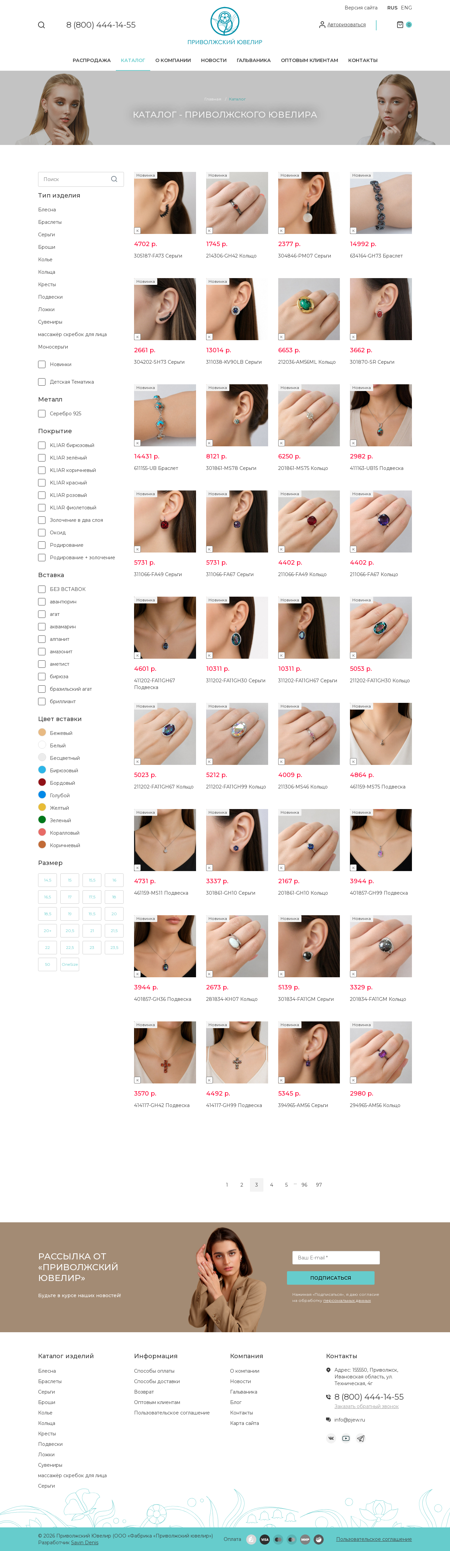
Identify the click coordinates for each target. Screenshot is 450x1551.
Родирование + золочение (76, 557)
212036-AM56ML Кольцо (307, 362)
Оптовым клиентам (309, 60)
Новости (214, 60)
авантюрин (57, 601)
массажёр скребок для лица (72, 334)
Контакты (363, 60)
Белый (52, 745)
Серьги (46, 235)
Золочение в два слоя (70, 520)
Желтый (53, 807)
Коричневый (59, 845)
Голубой (54, 795)
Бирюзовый (58, 770)
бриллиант (57, 701)
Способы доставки (157, 1381)
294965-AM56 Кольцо (375, 1105)
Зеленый (54, 820)
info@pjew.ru (349, 1420)
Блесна (47, 210)
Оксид (52, 532)
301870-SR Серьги (372, 362)
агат (49, 614)
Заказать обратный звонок (366, 1406)
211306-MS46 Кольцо (303, 787)
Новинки (54, 364)
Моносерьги (53, 347)
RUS (392, 8)
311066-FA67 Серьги (230, 574)
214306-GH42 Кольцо (231, 256)
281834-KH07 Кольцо (232, 999)
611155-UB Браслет (156, 468)
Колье (45, 260)
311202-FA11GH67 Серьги (307, 681)
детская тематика (66, 382)
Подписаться (330, 1278)
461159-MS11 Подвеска (161, 893)
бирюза (53, 676)
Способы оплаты (154, 1371)
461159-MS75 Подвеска (378, 787)
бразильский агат (65, 689)
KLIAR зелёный (62, 457)
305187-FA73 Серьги (158, 256)
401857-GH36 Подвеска (162, 999)
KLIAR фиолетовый (67, 507)
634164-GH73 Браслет (376, 256)
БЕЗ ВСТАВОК (62, 589)
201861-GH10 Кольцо (303, 893)
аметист (53, 664)
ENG (406, 8)
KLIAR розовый (62, 495)
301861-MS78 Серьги (231, 468)
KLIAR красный (62, 482)
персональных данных (347, 1300)
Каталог (133, 60)
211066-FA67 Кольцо (374, 574)
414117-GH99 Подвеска (234, 1105)
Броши (46, 247)
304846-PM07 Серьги (304, 256)
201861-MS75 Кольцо (303, 468)
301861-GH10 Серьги (230, 893)
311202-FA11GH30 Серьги (235, 681)
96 (304, 1185)
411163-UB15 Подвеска (377, 468)
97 (319, 1185)
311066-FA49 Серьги (158, 574)
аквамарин (57, 626)
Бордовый (56, 782)
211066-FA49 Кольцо (302, 574)
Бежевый (55, 732)
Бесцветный (59, 757)
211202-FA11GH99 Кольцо (236, 787)
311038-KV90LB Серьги (234, 362)
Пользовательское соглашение (172, 1413)
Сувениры (50, 322)
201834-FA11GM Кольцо (378, 999)
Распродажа (92, 60)
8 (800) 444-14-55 (101, 25)
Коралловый (58, 832)
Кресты (47, 284)
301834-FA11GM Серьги (306, 999)
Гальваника (254, 60)
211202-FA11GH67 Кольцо (164, 787)
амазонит (55, 651)
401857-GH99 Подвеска (379, 893)
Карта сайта (244, 1423)
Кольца (46, 272)
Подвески (50, 297)
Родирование (61, 545)
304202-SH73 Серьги (159, 362)
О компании (173, 60)
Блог (236, 1402)
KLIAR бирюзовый (66, 445)
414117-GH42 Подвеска (162, 1105)
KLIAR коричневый (67, 470)
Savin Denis (84, 1543)
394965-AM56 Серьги (303, 1105)
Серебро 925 (59, 413)
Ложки (46, 309)
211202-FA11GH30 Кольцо (380, 681)
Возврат (144, 1392)
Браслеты (50, 222)
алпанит (53, 639)
